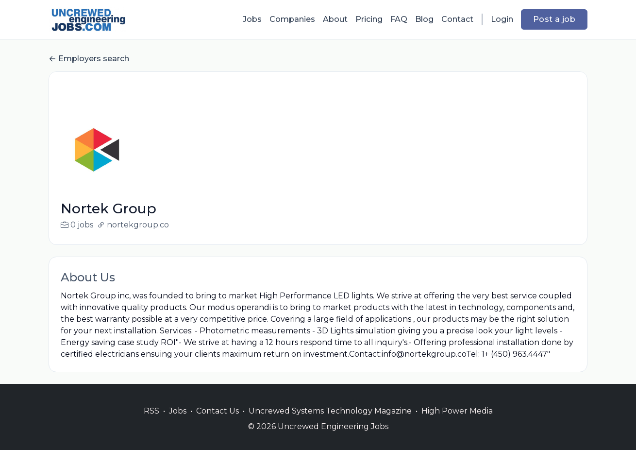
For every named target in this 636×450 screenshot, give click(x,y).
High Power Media (457, 422)
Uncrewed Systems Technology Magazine (330, 422)
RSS (151, 422)
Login (502, 19)
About (335, 19)
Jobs (252, 19)
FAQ (398, 19)
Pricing (369, 19)
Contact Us (217, 422)
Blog (424, 19)
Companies (292, 19)
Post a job (554, 19)
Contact (457, 19)
